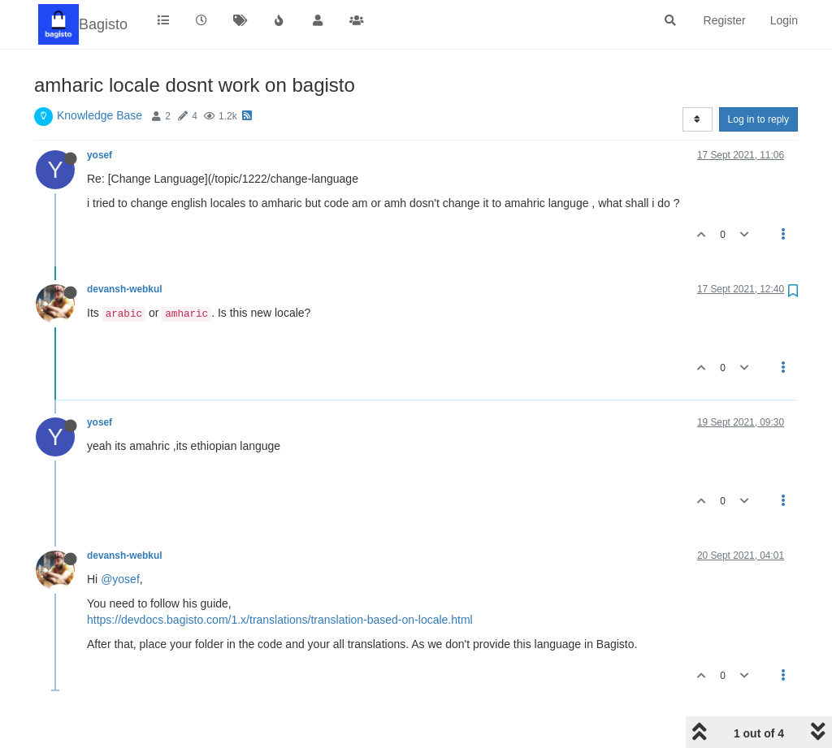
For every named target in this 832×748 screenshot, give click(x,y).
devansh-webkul (124, 289)
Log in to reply (758, 119)
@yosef (120, 579)
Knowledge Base (99, 115)
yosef (99, 155)
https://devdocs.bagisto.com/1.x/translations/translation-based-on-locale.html (280, 619)
